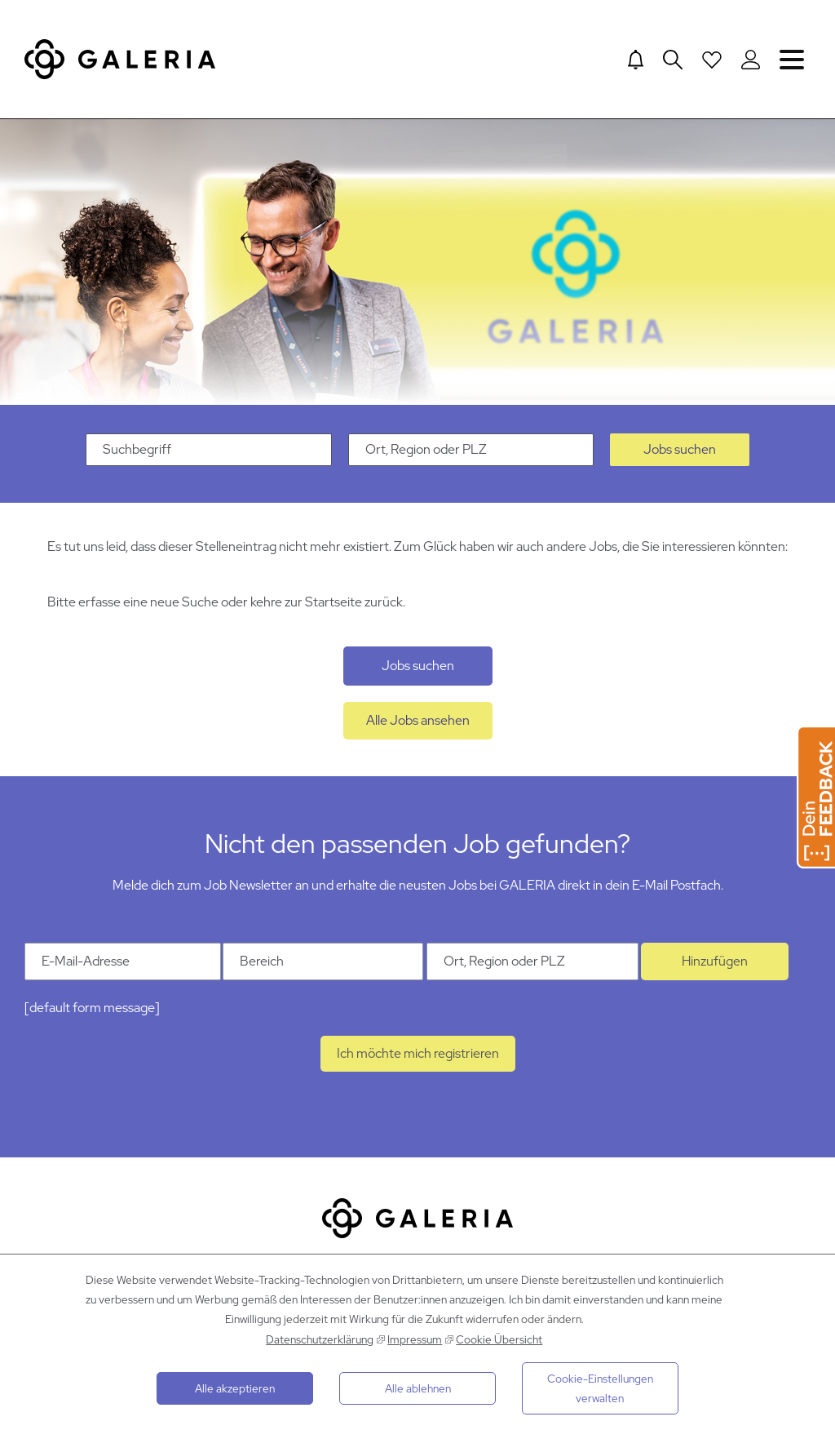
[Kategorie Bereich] (323, 961)
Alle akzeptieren (235, 1388)
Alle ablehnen (418, 1388)
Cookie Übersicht (499, 1339)
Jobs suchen (679, 449)
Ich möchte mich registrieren (418, 1053)
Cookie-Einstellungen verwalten (600, 1388)
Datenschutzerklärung (319, 1339)
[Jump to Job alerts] (635, 59)
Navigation (792, 59)
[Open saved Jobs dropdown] (712, 59)
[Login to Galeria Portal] (750, 59)
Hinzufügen (715, 961)
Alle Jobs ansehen (418, 720)
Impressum (414, 1339)
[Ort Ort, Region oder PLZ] (532, 961)
